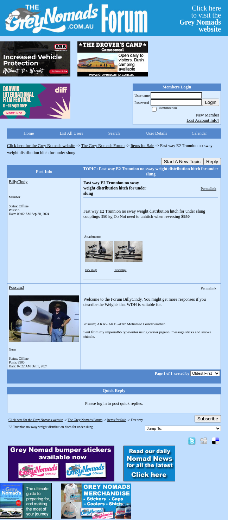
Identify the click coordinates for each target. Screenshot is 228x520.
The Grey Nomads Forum (103, 145)
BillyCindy (18, 181)
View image (91, 270)
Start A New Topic (182, 161)
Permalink (208, 188)
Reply (212, 161)
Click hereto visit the (200, 18)
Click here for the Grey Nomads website (41, 145)
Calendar (199, 133)
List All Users (71, 133)
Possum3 (16, 287)
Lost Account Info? (202, 120)
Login (210, 102)
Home (29, 133)
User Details (156, 133)
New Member (207, 115)
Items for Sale (142, 145)
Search (114, 133)
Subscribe (207, 418)
